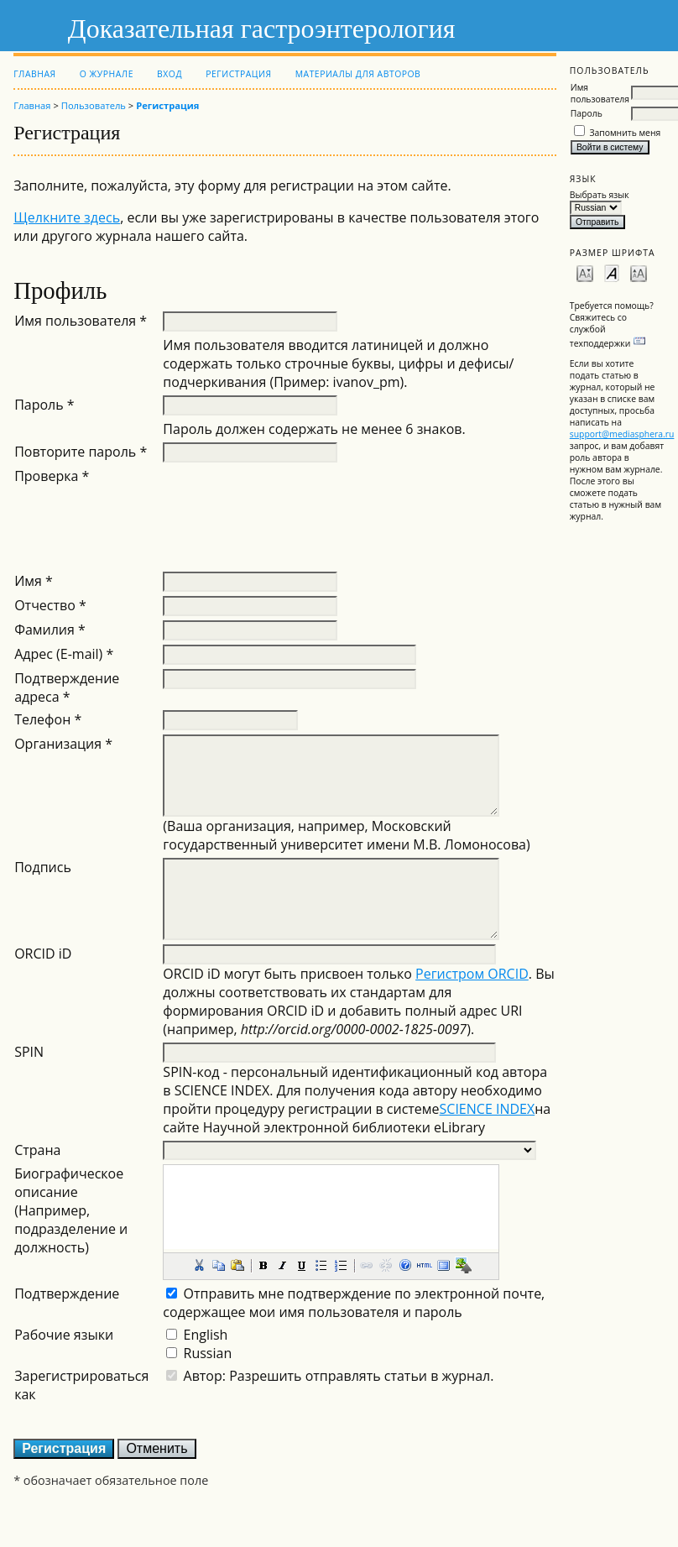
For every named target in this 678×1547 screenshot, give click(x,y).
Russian (208, 1353)
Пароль (586, 113)
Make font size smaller (584, 272)
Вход (169, 74)
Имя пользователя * (80, 320)
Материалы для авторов (358, 74)
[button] (199, 1265)
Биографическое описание (68, 1182)
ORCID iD (42, 953)
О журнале (106, 74)
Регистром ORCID (472, 973)
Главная (34, 74)
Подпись (42, 867)
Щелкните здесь (66, 217)
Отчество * (50, 605)
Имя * (33, 581)
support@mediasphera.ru (622, 434)
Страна (37, 1150)
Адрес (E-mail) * (63, 654)
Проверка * (51, 476)
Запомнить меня (624, 132)
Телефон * (47, 719)
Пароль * (44, 404)
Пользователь (93, 105)
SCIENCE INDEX (487, 1109)
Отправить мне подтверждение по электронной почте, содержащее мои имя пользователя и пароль (354, 1302)
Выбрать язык (599, 195)
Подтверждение (66, 1293)
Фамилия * (50, 629)
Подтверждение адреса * (66, 687)
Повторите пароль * (80, 451)
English (206, 1334)
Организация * (63, 743)
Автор (203, 1376)
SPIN (29, 1052)
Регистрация (238, 74)
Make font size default (611, 272)
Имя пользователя (600, 93)
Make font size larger (638, 272)
